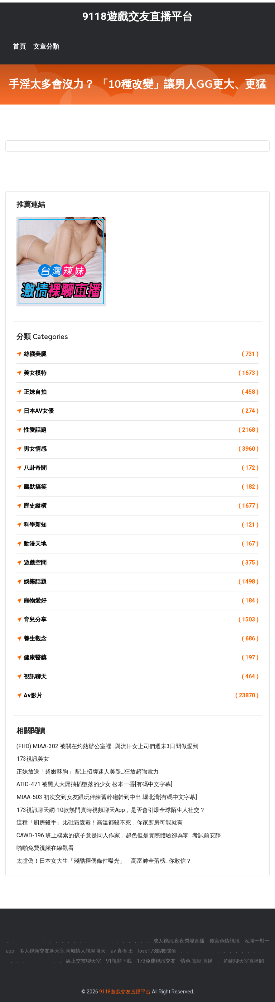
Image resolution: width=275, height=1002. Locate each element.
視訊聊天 (141, 677)
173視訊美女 (32, 759)
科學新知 (141, 525)
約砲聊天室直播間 (244, 961)
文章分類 (46, 46)
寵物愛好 (141, 601)
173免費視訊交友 (156, 961)
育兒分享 (141, 620)
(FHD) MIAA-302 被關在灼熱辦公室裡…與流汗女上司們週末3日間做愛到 (107, 746)
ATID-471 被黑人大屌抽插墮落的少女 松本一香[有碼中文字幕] (94, 784)
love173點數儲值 (157, 951)
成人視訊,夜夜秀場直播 (178, 941)
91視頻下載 (119, 961)
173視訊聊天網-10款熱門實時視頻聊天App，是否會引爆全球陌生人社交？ (110, 810)
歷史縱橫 (141, 506)
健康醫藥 (141, 658)
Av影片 (141, 696)
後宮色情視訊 (224, 941)
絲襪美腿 (141, 354)
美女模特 (141, 373)
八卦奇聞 (141, 468)
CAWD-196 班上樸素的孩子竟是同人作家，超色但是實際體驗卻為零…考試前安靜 (118, 835)
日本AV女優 (141, 411)
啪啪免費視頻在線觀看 (45, 848)
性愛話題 (141, 430)
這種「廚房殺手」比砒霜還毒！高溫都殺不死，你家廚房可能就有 (99, 822)
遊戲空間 (141, 563)
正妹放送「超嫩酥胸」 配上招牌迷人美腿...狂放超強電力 (87, 771)
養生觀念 (141, 639)
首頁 (19, 46)
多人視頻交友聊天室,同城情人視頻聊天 (62, 951)
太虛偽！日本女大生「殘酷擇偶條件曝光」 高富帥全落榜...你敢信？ (104, 860)
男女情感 (141, 449)
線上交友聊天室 (83, 961)
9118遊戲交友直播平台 (137, 16)
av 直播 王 (122, 951)
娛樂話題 (141, 582)
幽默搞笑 (141, 487)
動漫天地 (141, 544)
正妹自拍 (141, 392)
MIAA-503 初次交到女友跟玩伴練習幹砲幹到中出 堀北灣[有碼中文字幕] (106, 797)
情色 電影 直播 (196, 961)
